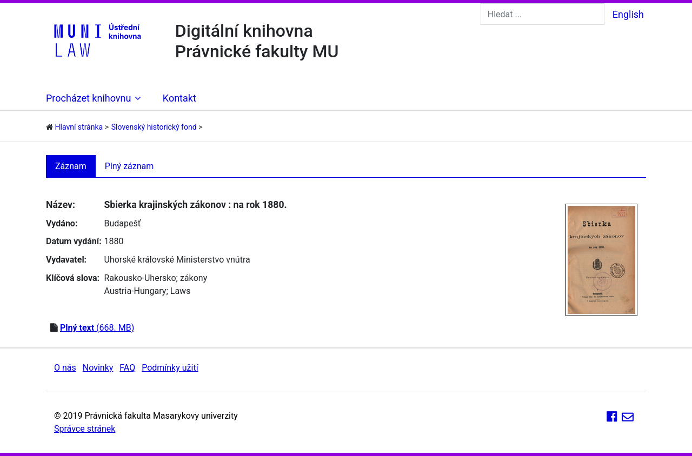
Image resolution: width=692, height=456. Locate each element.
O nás (65, 368)
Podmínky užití (170, 368)
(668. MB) (97, 328)
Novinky (98, 368)
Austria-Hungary (135, 291)
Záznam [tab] (70, 166)
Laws (180, 291)
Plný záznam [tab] (129, 166)
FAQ (127, 368)
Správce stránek (84, 429)
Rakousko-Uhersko (140, 278)
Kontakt (179, 98)
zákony (193, 278)
